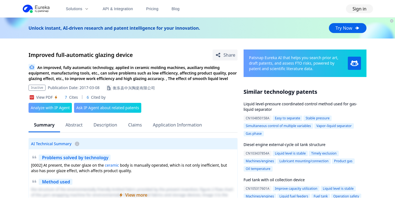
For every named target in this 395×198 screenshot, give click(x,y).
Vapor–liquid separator (334, 125)
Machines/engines (260, 161)
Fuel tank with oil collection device (274, 179)
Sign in (359, 9)
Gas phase (254, 133)
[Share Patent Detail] (225, 55)
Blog (176, 9)
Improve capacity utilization (296, 188)
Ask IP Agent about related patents (107, 107)
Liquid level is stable (290, 153)
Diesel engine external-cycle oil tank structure (285, 144)
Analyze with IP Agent (50, 107)
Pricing (152, 9)
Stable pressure (317, 118)
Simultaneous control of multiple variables (278, 125)
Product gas (343, 161)
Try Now (347, 28)
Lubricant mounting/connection (304, 161)
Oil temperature (258, 168)
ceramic (112, 165)
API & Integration (118, 9)
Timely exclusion (324, 153)
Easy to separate (287, 118)
